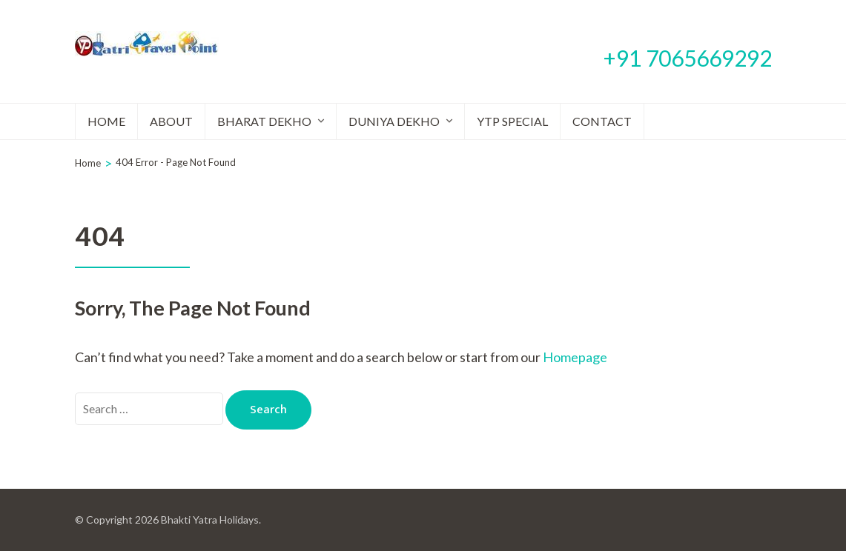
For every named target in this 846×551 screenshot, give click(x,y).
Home (106, 121)
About (171, 121)
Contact (602, 121)
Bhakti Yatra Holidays (210, 519)
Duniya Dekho (394, 121)
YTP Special (512, 121)
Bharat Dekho (264, 121)
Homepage (575, 357)
